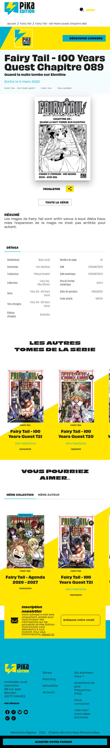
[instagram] (13, 712)
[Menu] (91, 9)
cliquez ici (48, 634)
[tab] (12, 247)
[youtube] (26, 712)
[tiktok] (13, 718)
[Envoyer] (96, 620)
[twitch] (7, 718)
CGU (42, 732)
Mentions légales (23, 732)
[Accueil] (19, 8)
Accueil (11, 23)
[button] (84, 38)
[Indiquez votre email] (76, 620)
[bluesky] (20, 712)
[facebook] (7, 712)
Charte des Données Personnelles (74, 732)
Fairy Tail (25, 23)
